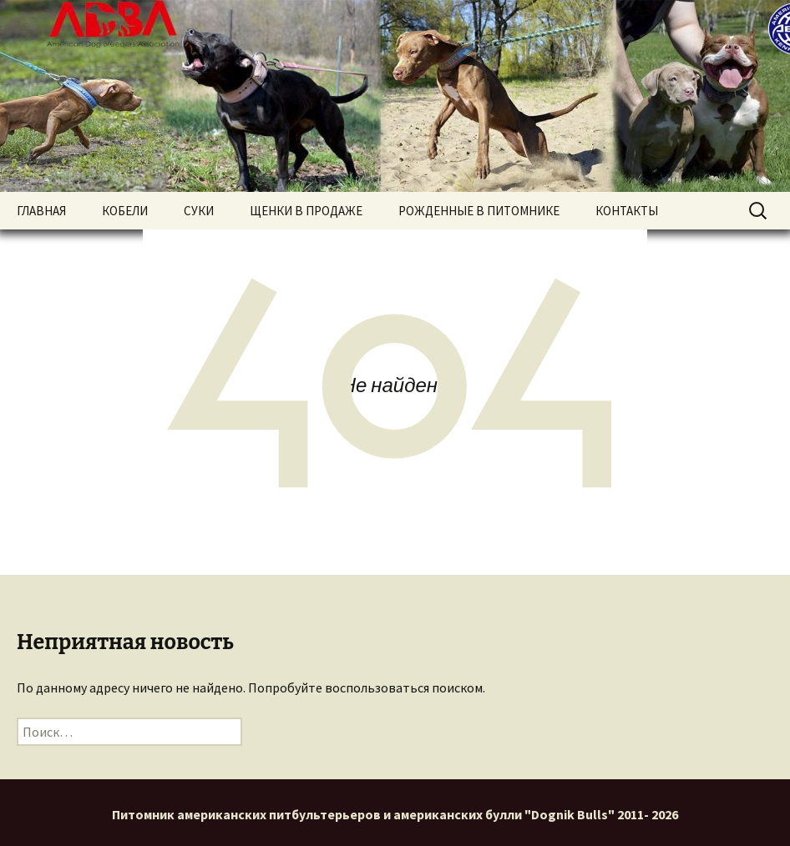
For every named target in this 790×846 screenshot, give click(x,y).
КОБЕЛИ (125, 211)
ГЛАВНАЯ (41, 211)
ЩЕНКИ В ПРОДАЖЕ (306, 211)
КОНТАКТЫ (626, 211)
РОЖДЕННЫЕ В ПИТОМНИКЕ (479, 211)
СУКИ (199, 211)
